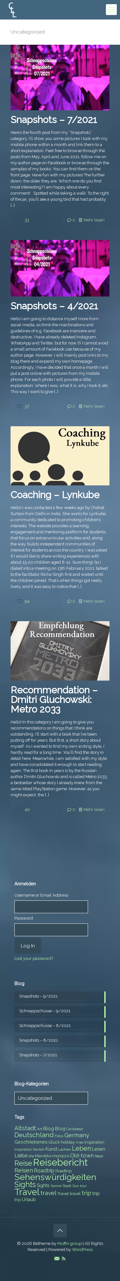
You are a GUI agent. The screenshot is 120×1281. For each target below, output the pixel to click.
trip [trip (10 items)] (96, 1193)
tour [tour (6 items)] (83, 1186)
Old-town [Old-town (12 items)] (82, 1155)
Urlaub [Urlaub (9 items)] (29, 1199)
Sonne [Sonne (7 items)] (56, 1186)
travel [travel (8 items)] (75, 1193)
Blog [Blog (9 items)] (60, 1128)
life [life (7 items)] (31, 1156)
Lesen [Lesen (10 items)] (98, 1149)
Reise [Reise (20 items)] (23, 1163)
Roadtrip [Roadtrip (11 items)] (44, 1171)
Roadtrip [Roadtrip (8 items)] (63, 1171)
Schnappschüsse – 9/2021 (44, 1010)
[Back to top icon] (60, 1230)
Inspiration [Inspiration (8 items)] (94, 1142)
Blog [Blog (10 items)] (48, 1128)
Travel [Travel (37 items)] (26, 1192)
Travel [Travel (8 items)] (63, 1193)
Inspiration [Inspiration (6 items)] (23, 1149)
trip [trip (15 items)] (86, 1192)
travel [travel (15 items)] (48, 1192)
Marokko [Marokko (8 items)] (43, 1156)
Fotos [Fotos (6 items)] (59, 1136)
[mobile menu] (111, 9)
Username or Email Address (41, 895)
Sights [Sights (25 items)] (25, 1184)
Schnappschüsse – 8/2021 (45, 1025)
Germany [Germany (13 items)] (76, 1135)
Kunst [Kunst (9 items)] (51, 1149)
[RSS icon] (63, 1259)
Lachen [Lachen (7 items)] (64, 1149)
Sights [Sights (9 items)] (43, 1185)
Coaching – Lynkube (55, 494)
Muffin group (69, 1243)
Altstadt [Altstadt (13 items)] (25, 1128)
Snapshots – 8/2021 (38, 1040)
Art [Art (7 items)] (39, 1129)
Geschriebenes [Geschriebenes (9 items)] (31, 1142)
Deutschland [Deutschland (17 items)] (34, 1135)
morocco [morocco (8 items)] (60, 1156)
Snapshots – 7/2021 (54, 119)
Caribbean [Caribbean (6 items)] (74, 1129)
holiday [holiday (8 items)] (68, 1142)
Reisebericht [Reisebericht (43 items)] (60, 1162)
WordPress (82, 1249)
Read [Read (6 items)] (99, 1156)
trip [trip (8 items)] (17, 1199)
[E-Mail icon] (56, 1259)
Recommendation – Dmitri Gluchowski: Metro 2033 (54, 699)
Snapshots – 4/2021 (54, 306)
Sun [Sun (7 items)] (75, 1186)
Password (23, 918)
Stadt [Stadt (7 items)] (66, 1186)
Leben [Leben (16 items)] (81, 1148)
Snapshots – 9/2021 (38, 996)
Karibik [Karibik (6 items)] (38, 1149)
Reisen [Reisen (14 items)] (23, 1170)
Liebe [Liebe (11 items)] (21, 1156)
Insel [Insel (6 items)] (80, 1142)
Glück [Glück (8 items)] (54, 1142)
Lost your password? (33, 958)
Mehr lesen (94, 220)
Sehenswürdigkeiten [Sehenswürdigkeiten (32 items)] (55, 1177)
